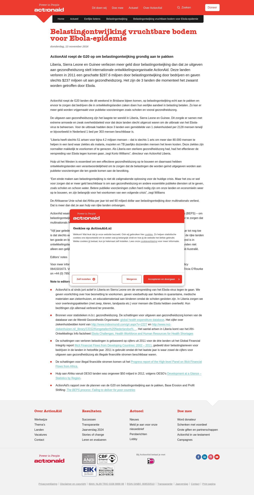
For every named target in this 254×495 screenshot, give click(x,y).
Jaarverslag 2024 (93, 429)
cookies (149, 234)
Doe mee (117, 7)
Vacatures (40, 434)
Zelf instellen (86, 279)
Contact (39, 439)
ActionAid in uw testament (193, 434)
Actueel (133, 7)
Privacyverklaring (47, 484)
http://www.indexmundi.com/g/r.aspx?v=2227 (119, 324)
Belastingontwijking (116, 18)
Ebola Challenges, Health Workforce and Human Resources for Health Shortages (142, 333)
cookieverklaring (149, 241)
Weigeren (132, 279)
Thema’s (39, 424)
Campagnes (184, 439)
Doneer (212, 7)
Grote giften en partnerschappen (197, 429)
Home (61, 18)
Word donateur (186, 419)
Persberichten (138, 434)
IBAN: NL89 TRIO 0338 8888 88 (106, 484)
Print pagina (209, 484)
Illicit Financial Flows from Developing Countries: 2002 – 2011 (113, 345)
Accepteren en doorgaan (164, 279)
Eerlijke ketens (92, 18)
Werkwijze (40, 419)
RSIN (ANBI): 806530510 (141, 484)
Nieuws (134, 419)
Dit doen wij (99, 7)
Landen (39, 429)
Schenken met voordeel (192, 424)
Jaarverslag (181, 484)
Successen (89, 419)
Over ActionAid (152, 7)
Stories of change (93, 434)
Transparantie (90, 424)
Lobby (133, 439)
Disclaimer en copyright (73, 484)
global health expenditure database (142, 319)
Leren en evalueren (94, 439)
